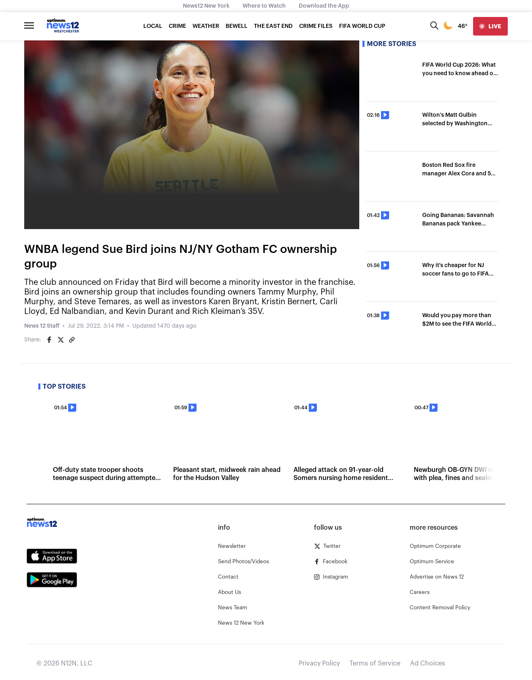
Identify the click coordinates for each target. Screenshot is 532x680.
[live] (490, 26)
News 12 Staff (41, 326)
